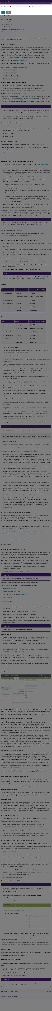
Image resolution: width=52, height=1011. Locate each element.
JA (3, 12)
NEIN (8, 12)
